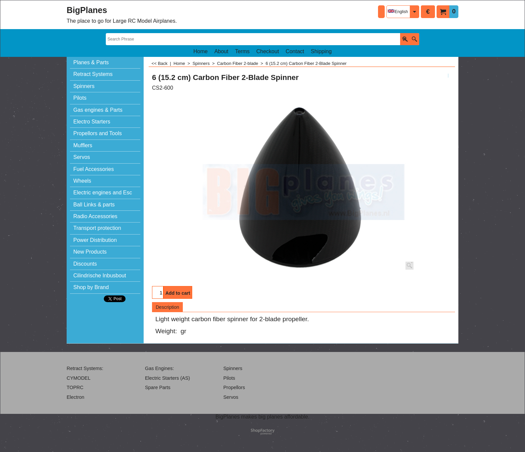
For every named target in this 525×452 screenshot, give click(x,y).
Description (167, 307)
